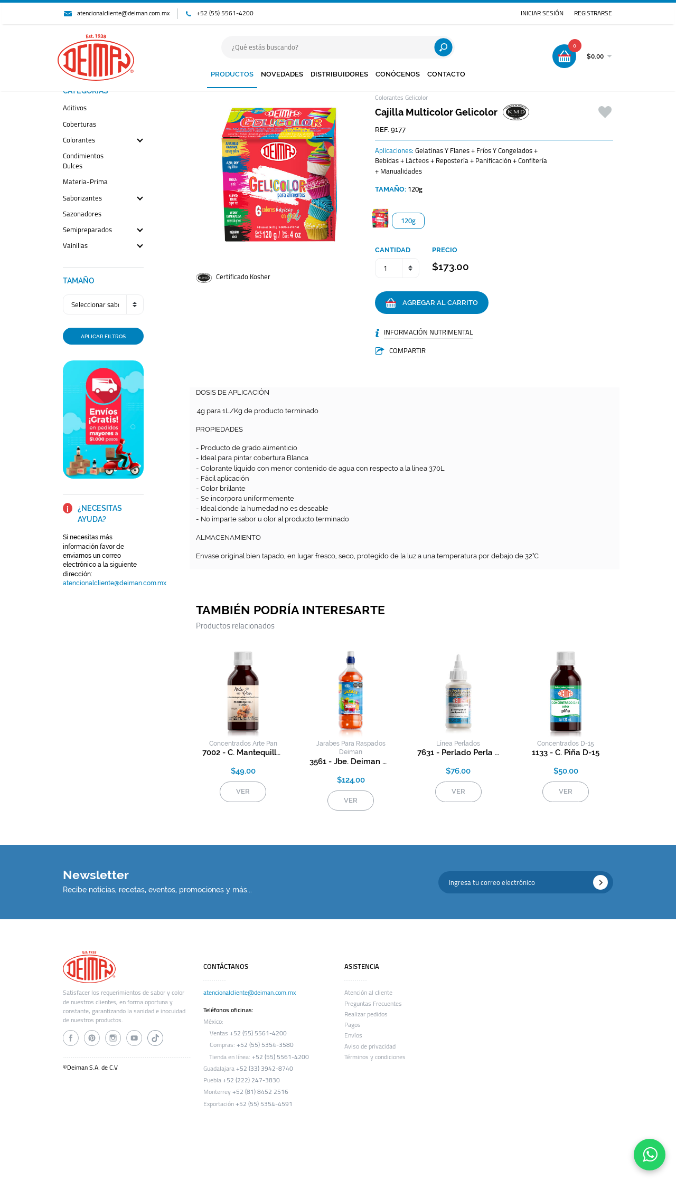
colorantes (79, 140)
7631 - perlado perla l (458, 752)
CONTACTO (446, 74)
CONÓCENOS (397, 74)
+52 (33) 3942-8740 (264, 1068)
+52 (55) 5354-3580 (265, 1045)
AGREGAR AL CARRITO (432, 303)
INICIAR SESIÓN (542, 13)
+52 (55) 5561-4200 (224, 13)
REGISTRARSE (593, 13)
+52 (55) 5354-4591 (264, 1104)
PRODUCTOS (232, 74)
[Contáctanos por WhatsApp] (649, 1154)
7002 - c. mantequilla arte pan (243, 752)
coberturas (79, 124)
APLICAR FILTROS (103, 336)
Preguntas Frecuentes (373, 1003)
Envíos (353, 1035)
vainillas (75, 246)
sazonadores (82, 214)
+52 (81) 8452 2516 (260, 1092)
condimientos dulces (83, 161)
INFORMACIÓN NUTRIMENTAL (428, 332)
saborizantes (82, 198)
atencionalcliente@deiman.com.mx (123, 13)
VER (243, 791)
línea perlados (458, 743)
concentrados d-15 (565, 743)
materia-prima (85, 182)
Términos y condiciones (375, 1057)
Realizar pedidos (366, 1014)
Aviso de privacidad (370, 1046)
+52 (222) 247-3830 (251, 1080)
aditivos (75, 108)
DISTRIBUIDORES (339, 74)
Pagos (352, 1025)
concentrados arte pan (243, 743)
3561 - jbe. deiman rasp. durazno (350, 761)
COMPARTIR (407, 350)
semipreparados (87, 230)
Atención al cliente (368, 992)
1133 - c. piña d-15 (565, 752)
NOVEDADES (282, 74)
